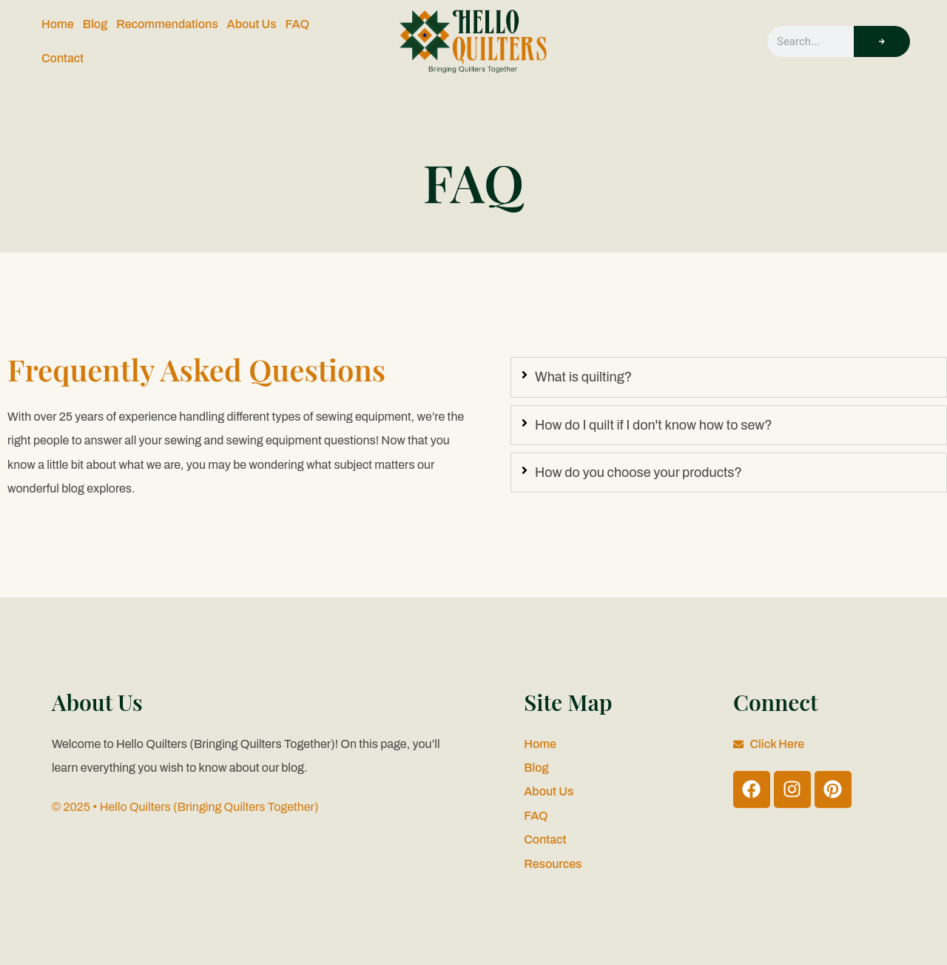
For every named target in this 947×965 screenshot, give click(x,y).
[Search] (882, 41)
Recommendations (167, 24)
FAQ (297, 24)
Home (57, 24)
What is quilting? (583, 377)
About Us (252, 24)
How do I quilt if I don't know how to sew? (653, 425)
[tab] (728, 377)
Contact (62, 58)
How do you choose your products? (638, 472)
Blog (95, 24)
